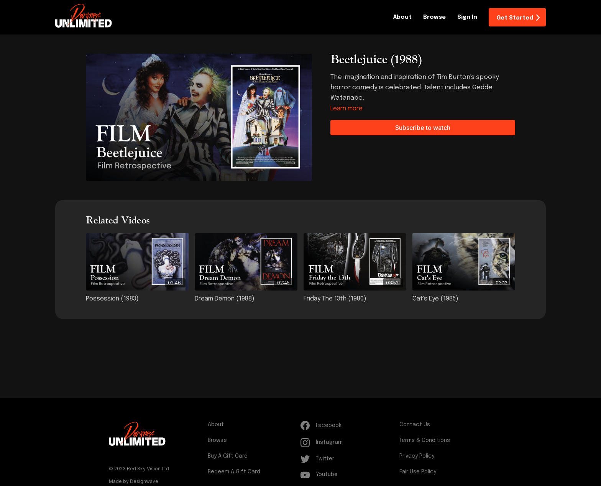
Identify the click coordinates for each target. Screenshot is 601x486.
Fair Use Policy (417, 472)
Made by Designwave (133, 481)
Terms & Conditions (424, 440)
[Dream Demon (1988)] (246, 299)
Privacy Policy (416, 456)
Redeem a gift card (234, 472)
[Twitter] (348, 459)
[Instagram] (348, 442)
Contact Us (414, 424)
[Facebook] (348, 425)
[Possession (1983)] (137, 299)
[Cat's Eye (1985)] (463, 299)
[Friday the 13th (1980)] (355, 299)
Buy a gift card (228, 456)
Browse (434, 17)
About (402, 17)
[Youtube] (348, 475)
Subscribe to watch (422, 127)
